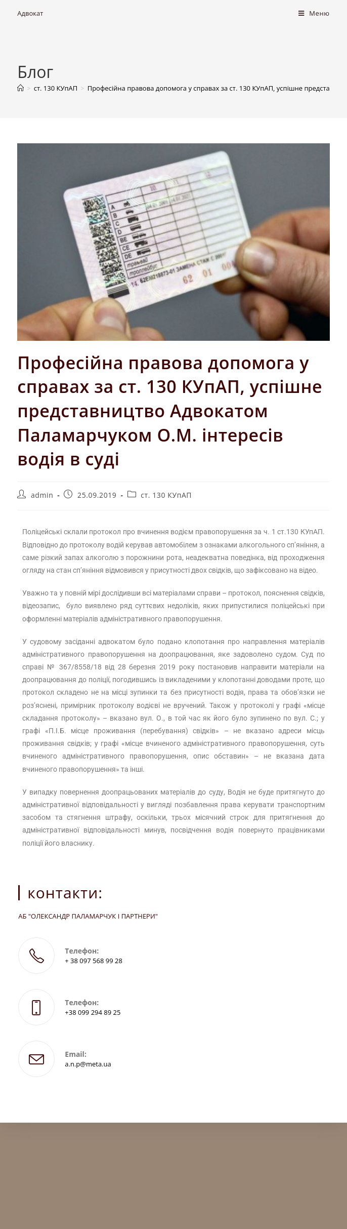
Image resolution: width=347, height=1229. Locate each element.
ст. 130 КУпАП (166, 495)
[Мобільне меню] (314, 13)
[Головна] (20, 88)
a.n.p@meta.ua (88, 1063)
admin (42, 495)
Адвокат (30, 13)
